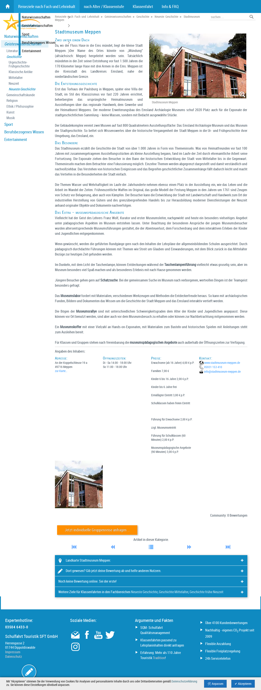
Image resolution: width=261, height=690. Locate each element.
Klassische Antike (20, 72)
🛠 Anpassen (215, 684)
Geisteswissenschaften (22, 44)
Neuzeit (14, 83)
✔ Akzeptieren (243, 684)
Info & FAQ (170, 6)
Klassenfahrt (143, 6)
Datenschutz (13, 656)
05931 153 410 (213, 367)
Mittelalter (16, 77)
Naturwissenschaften (21, 36)
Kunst (10, 112)
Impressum (12, 652)
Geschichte (13, 56)
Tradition (159, 657)
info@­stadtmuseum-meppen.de (222, 371)
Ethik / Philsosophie (20, 106)
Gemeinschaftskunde (20, 95)
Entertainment (15, 139)
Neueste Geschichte (22, 89)
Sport (8, 124)
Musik (10, 118)
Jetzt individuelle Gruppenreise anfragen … (97, 529)
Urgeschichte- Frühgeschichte (19, 64)
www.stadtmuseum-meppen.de (222, 363)
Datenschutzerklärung (184, 681)
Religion (12, 100)
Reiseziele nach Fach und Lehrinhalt (77, 17)
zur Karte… (61, 371)
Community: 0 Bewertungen (228, 515)
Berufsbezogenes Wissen (24, 132)
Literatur (12, 51)
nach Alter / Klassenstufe (104, 6)
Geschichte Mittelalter (173, 591)
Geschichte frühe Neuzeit (206, 591)
